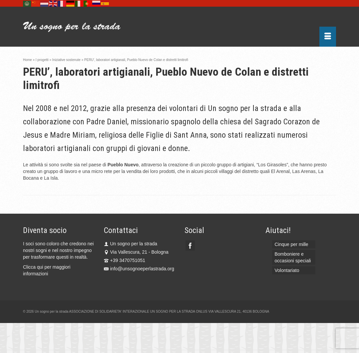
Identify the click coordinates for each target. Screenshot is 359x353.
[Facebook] (190, 245)
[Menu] (327, 37)
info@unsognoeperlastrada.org (139, 268)
